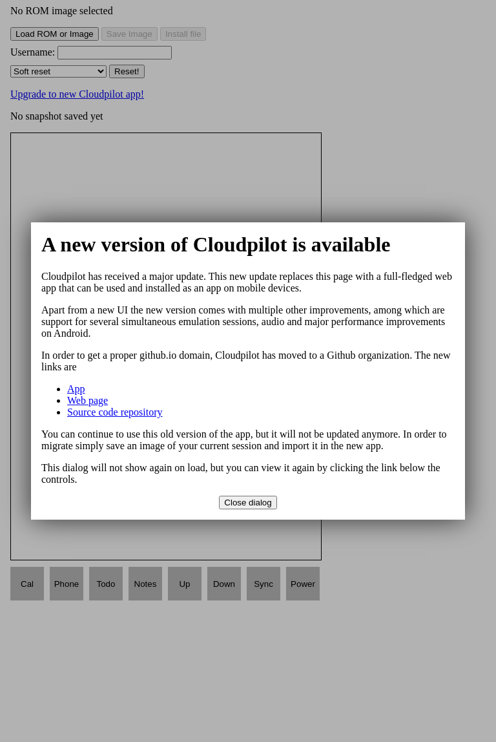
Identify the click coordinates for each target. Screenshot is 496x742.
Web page (87, 400)
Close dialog (247, 502)
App (76, 388)
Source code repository (115, 412)
